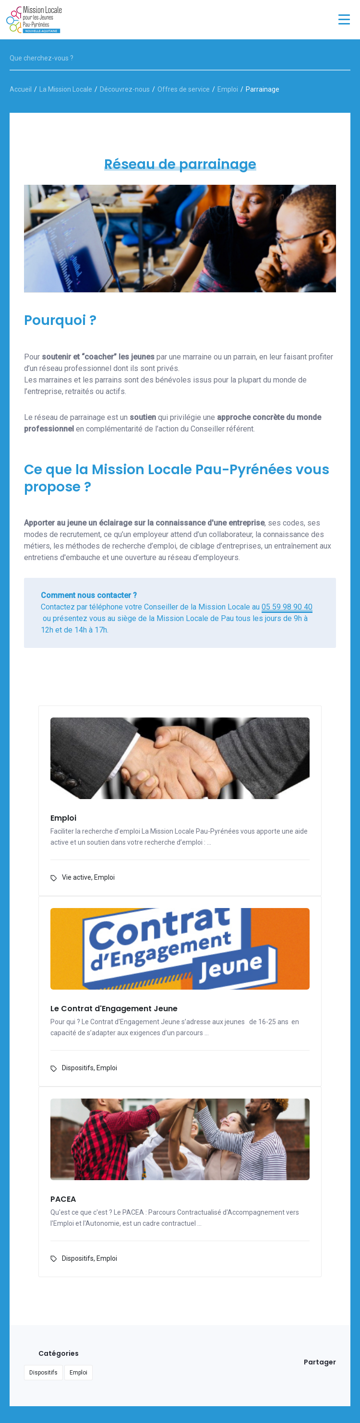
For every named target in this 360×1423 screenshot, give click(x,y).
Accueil (21, 89)
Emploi (227, 89)
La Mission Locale (65, 89)
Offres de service (183, 89)
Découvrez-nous (125, 89)
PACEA (63, 1200)
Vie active (76, 877)
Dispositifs (78, 1068)
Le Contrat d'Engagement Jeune (114, 1009)
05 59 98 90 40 (287, 606)
